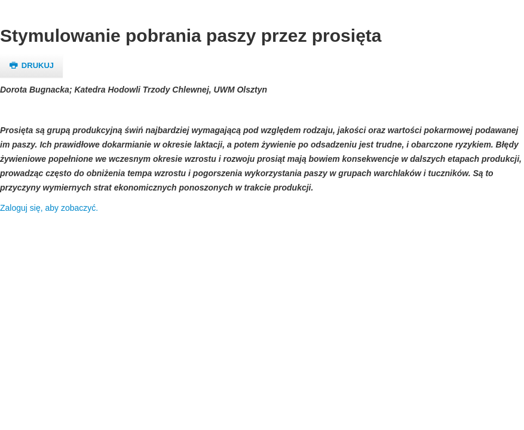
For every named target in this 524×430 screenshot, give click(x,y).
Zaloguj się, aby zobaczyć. (49, 208)
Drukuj (31, 65)
